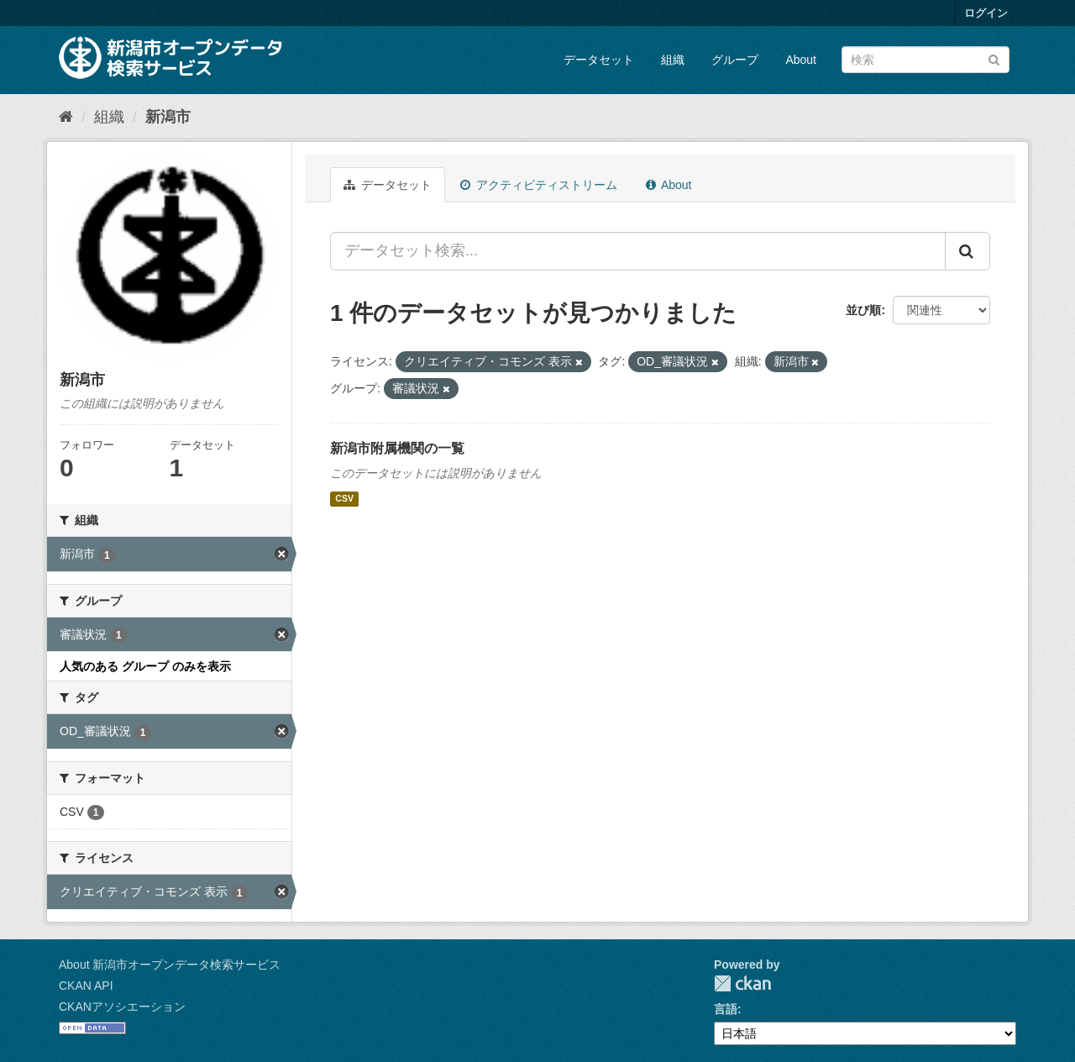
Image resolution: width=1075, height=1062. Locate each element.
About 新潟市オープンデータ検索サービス (170, 964)
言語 (725, 1009)
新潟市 (168, 116)
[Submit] (994, 58)
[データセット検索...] (638, 251)
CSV (344, 499)
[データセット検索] (925, 59)
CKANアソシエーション (122, 1006)
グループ (734, 59)
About (800, 59)
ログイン (986, 13)
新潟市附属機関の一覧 (397, 448)
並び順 (863, 310)
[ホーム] (66, 116)
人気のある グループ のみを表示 (145, 666)
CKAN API (86, 985)
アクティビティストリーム (538, 185)
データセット (599, 59)
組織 (672, 59)
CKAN (742, 983)
